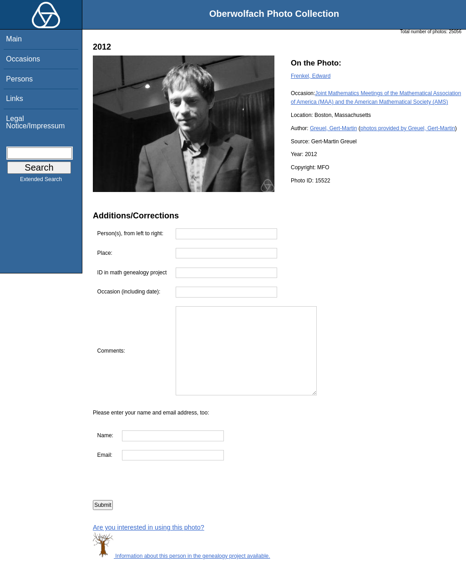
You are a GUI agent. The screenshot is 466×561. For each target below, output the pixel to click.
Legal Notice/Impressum (35, 122)
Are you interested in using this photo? (148, 527)
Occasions (23, 59)
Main (14, 39)
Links (14, 98)
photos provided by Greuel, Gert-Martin (407, 128)
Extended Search (41, 181)
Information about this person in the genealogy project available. (181, 556)
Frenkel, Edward (310, 76)
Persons (19, 79)
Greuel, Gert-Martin (333, 128)
